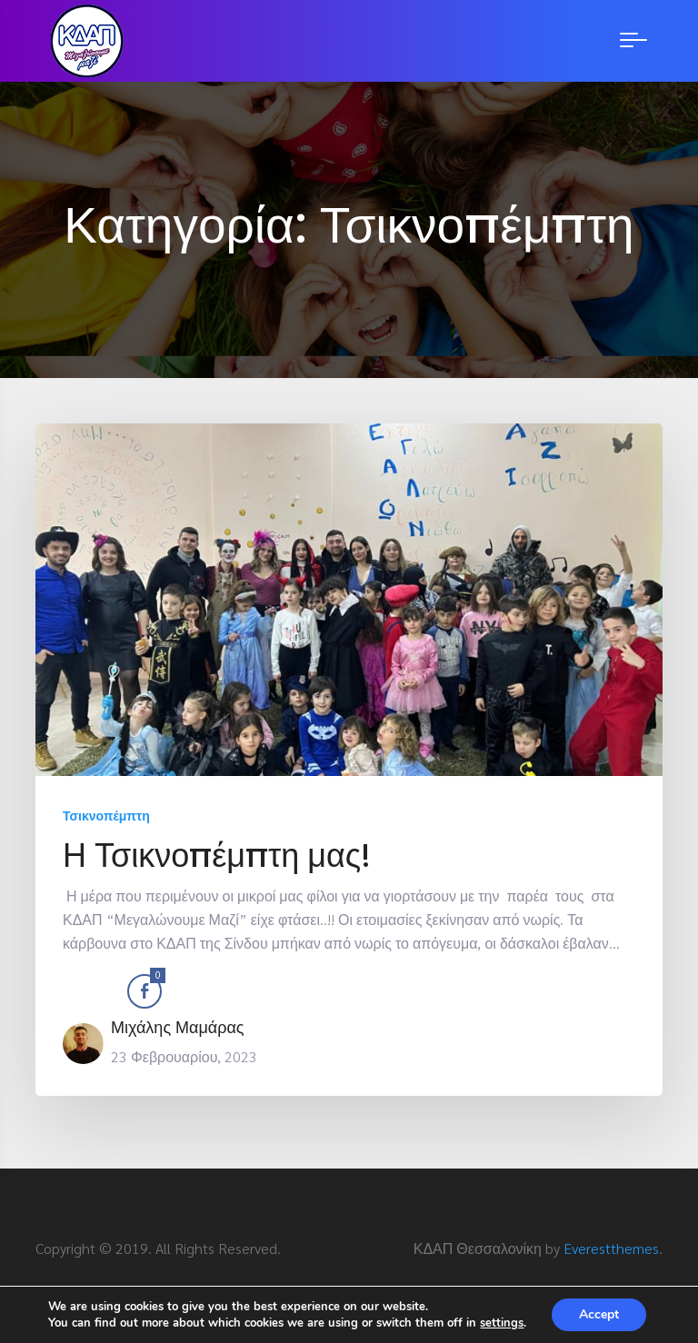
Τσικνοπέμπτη (106, 815)
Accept (599, 1314)
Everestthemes (611, 1248)
